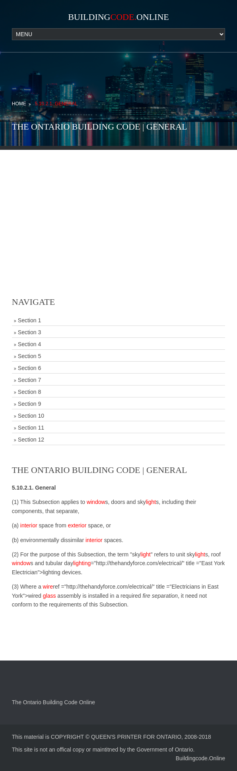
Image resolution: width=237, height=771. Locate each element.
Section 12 (31, 439)
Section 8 (29, 392)
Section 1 (29, 320)
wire (48, 586)
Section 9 (29, 404)
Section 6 (29, 368)
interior (28, 525)
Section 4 (29, 344)
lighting (82, 563)
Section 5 (29, 356)
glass (49, 596)
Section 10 (31, 416)
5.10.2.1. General (56, 104)
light (151, 502)
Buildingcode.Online (200, 758)
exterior (77, 525)
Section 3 (29, 332)
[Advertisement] (118, 205)
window (96, 502)
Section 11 (31, 427)
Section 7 (29, 380)
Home (19, 104)
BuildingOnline (118, 17)
